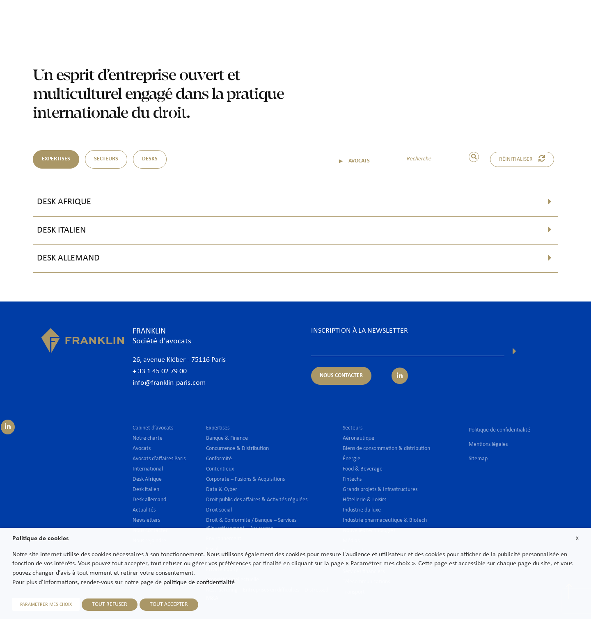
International (413, 19)
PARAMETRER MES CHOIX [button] (46, 604)
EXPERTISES (56, 159)
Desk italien (61, 230)
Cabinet (265, 19)
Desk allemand (68, 258)
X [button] (577, 538)
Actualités (457, 19)
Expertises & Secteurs (353, 19)
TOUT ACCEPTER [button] (169, 604)
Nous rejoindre (504, 19)
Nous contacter (558, 19)
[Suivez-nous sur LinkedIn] (8, 427)
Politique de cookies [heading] (40, 538)
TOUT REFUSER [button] (109, 604)
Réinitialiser (522, 158)
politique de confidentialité (199, 582)
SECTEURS (106, 159)
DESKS (150, 159)
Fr (571, 40)
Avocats (300, 19)
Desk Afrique (64, 202)
